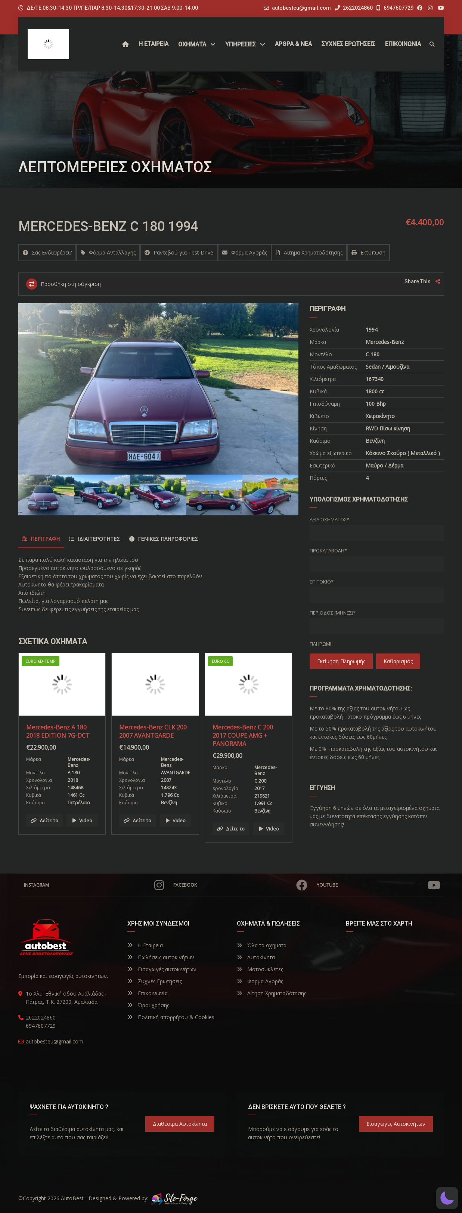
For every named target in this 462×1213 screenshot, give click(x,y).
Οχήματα (192, 44)
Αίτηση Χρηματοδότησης (271, 993)
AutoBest (72, 1198)
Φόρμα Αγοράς (244, 252)
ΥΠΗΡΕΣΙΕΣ (240, 44)
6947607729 (394, 8)
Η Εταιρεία (145, 945)
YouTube (378, 885)
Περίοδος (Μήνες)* (333, 612)
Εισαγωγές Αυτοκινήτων (395, 1123)
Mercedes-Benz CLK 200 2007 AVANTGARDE (153, 731)
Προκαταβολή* (328, 550)
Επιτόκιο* (322, 581)
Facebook (240, 885)
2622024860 (354, 8)
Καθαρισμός (398, 661)
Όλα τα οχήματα (261, 945)
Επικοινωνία (147, 993)
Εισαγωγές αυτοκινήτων (161, 969)
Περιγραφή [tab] (41, 538)
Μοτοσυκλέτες (260, 969)
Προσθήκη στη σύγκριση (63, 284)
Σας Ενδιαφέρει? (47, 252)
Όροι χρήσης (148, 1005)
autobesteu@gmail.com (301, 8)
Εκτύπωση (368, 252)
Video (82, 820)
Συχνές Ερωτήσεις (154, 981)
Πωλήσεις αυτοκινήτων (160, 957)
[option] (158, 389)
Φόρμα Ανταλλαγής (108, 252)
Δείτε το (44, 820)
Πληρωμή (322, 643)
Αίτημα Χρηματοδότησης (309, 252)
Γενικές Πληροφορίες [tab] (163, 538)
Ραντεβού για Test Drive (179, 252)
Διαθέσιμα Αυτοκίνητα (180, 1123)
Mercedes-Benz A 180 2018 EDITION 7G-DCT (58, 731)
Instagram (94, 885)
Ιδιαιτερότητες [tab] (94, 538)
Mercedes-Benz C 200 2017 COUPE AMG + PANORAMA (243, 735)
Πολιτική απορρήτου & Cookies (170, 1017)
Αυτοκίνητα (256, 957)
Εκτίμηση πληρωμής (341, 661)
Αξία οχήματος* (329, 519)
